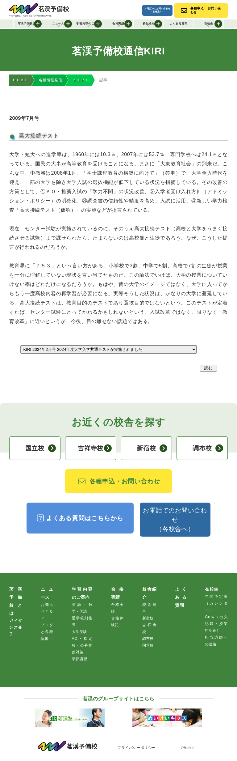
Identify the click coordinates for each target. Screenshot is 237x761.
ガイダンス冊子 (15, 628)
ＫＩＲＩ (81, 80)
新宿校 (152, 448)
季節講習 (79, 659)
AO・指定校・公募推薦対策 (82, 646)
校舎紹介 (152, 23)
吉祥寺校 (94, 448)
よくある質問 (179, 23)
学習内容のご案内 (89, 23)
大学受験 (79, 632)
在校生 (213, 23)
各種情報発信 (50, 80)
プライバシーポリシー (136, 748)
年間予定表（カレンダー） (216, 604)
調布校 (208, 448)
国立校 (40, 448)
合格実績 (122, 23)
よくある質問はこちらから (80, 518)
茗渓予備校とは (30, 23)
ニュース (62, 23)
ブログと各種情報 (47, 632)
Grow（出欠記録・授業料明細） (216, 624)
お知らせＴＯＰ (47, 612)
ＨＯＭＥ (20, 80)
